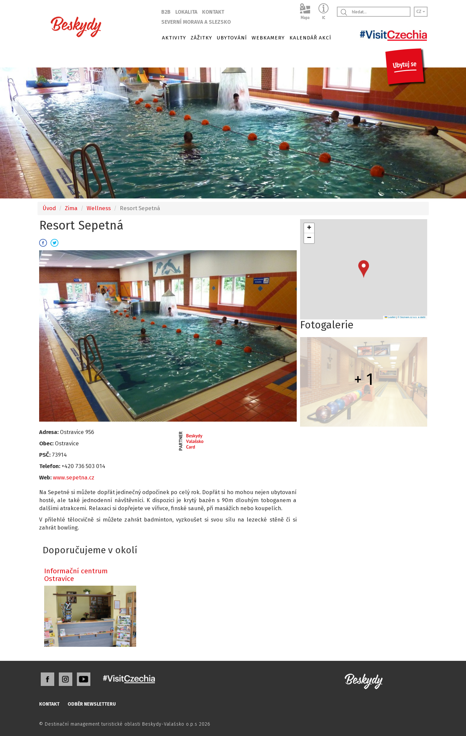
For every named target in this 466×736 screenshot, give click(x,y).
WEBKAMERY (268, 38)
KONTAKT (213, 12)
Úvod (49, 208)
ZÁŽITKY (201, 38)
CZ (420, 11)
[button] (363, 269)
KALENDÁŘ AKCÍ (310, 38)
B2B (166, 12)
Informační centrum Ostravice (76, 575)
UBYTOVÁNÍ (232, 38)
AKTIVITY (174, 38)
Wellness (99, 208)
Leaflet (390, 317)
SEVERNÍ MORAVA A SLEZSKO (196, 22)
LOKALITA (186, 12)
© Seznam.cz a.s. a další (411, 317)
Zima (71, 208)
